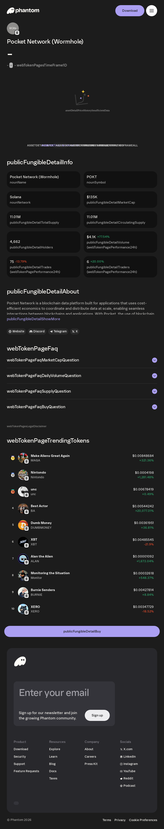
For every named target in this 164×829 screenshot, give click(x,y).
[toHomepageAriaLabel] (20, 661)
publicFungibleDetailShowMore (33, 319)
